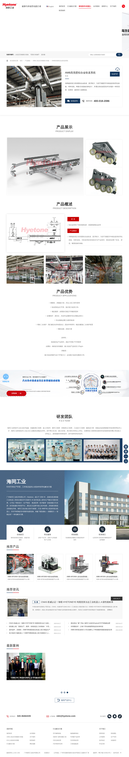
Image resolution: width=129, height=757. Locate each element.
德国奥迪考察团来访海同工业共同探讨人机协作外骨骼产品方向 (31, 678)
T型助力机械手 (34, 54)
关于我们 (102, 729)
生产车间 (113, 737)
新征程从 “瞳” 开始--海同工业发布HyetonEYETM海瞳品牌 (90, 623)
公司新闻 (102, 737)
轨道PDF (115, 74)
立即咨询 (14, 393)
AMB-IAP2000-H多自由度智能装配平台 (50, 576)
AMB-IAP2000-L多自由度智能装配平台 (80, 576)
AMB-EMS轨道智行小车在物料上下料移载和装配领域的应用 (91, 630)
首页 (21, 60)
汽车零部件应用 (57, 744)
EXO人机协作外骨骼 (13, 740)
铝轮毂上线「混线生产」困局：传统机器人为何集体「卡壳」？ (30, 626)
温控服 (43, 54)
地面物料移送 (74, 733)
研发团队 (113, 733)
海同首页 (62, 6)
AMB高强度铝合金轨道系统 (60, 60)
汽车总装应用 (57, 740)
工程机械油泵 (74, 744)
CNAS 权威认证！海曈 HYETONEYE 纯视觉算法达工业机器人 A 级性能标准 (77, 602)
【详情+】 (110, 610)
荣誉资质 (102, 733)
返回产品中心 (66, 700)
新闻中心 (105, 6)
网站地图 (32, 744)
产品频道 (28, 60)
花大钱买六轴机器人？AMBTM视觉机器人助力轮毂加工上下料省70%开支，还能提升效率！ (30, 633)
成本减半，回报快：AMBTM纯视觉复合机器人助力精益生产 (29, 630)
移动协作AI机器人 (85, 6)
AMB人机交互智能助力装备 (41, 60)
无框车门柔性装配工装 (59, 737)
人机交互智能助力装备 (22, 54)
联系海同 (62, 10)
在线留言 (113, 740)
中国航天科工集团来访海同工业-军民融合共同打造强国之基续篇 (67, 678)
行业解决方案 (72, 6)
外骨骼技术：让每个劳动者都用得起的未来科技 (87, 626)
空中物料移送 (57, 733)
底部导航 (10, 729)
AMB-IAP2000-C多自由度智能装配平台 (21, 576)
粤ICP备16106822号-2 (104, 753)
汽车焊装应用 (74, 740)
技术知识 (102, 740)
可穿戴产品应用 (75, 737)
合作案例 (96, 6)
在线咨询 (74, 101)
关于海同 (113, 6)
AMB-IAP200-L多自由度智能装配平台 (109, 576)
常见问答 (102, 744)
